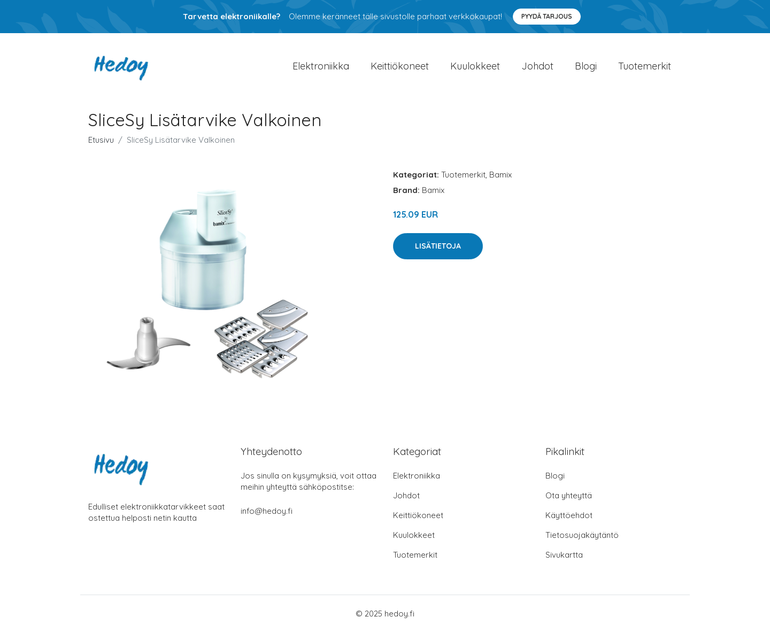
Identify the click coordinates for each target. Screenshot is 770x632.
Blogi (586, 66)
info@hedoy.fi (266, 511)
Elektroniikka (320, 66)
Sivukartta (564, 555)
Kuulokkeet (475, 66)
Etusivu (101, 140)
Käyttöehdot (568, 515)
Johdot (537, 66)
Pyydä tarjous (546, 16)
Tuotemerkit (644, 66)
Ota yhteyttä (568, 495)
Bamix (500, 174)
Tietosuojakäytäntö (582, 535)
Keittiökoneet (400, 66)
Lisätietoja (438, 246)
